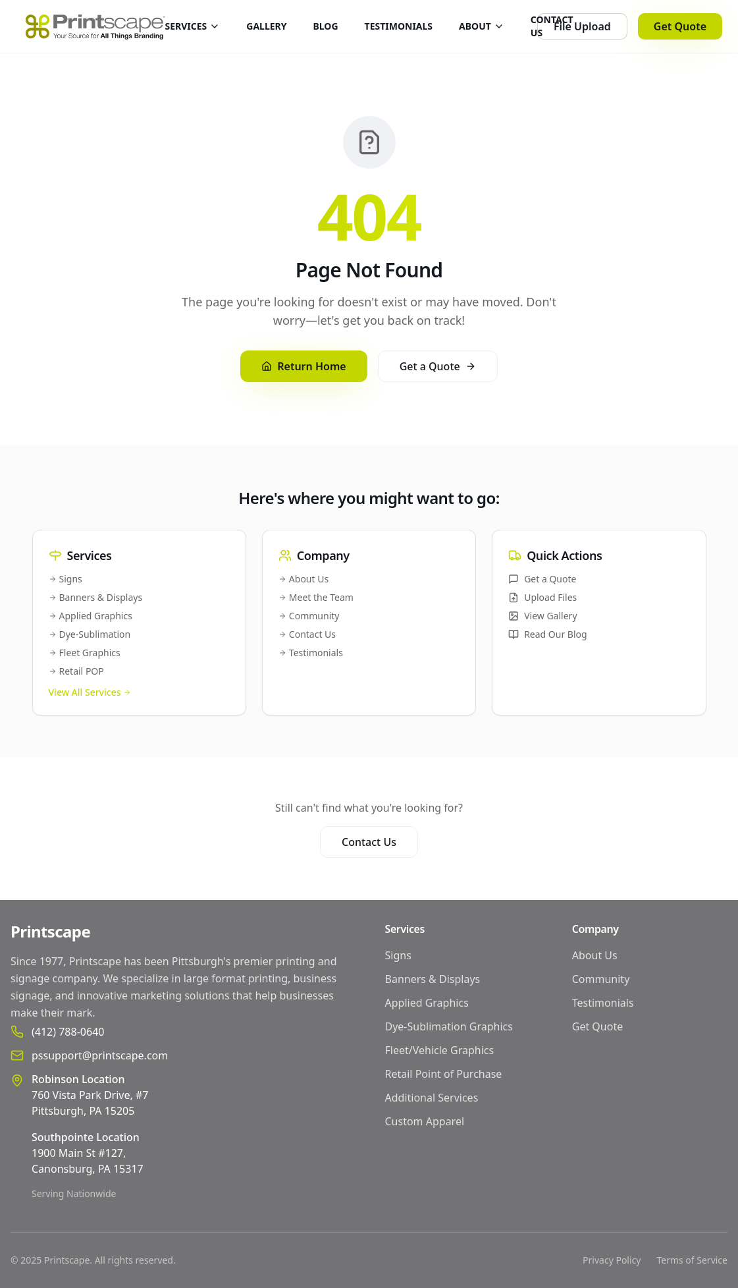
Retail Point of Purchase (443, 1074)
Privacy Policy (612, 1260)
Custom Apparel (425, 1121)
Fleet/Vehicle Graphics (439, 1050)
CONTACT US (552, 26)
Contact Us (307, 634)
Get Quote (680, 26)
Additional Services (432, 1097)
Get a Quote (438, 366)
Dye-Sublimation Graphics (449, 1026)
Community (309, 615)
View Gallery (542, 615)
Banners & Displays (96, 597)
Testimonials (310, 652)
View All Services (90, 692)
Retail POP (76, 671)
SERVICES (192, 26)
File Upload (582, 26)
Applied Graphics (90, 615)
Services (405, 929)
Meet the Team (316, 597)
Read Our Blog (547, 634)
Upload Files (542, 597)
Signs (65, 579)
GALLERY (266, 26)
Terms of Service (691, 1260)
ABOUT (481, 26)
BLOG (325, 26)
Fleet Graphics (84, 652)
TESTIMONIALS (399, 26)
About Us (303, 579)
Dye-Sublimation (90, 634)
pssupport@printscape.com (100, 1055)
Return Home (303, 366)
